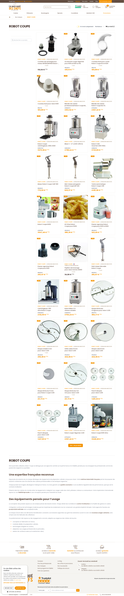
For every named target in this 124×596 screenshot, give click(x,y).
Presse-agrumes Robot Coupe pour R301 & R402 (102, 225)
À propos (40, 561)
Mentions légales (13, 594)
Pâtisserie (30, 13)
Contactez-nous (105, 1)
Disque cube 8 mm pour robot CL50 (102, 350)
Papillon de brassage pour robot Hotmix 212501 (76, 269)
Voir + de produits (75, 445)
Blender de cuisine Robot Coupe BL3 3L (102, 105)
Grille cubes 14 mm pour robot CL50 (76, 350)
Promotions (106, 13)
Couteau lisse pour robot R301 (49, 104)
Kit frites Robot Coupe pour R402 (76, 225)
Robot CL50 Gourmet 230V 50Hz (102, 145)
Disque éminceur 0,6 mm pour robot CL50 (76, 392)
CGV (31, 594)
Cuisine (15, 13)
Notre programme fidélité (45, 568)
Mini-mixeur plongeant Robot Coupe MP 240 (76, 185)
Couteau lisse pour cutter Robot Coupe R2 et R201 (102, 62)
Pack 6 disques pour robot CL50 (49, 434)
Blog (97, 1)
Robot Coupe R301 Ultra (102, 433)
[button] (14, 583)
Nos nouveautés (62, 566)
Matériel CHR (91, 13)
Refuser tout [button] (9, 588)
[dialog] (15, 579)
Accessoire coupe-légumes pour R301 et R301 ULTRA (76, 62)
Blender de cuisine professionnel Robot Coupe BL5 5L (76, 105)
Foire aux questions (43, 571)
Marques (78, 1)
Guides (91, 1)
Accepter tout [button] (20, 588)
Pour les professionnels (44, 563)
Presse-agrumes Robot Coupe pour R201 (49, 267)
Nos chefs (84, 1)
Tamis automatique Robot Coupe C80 (102, 185)
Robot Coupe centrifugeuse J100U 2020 (49, 145)
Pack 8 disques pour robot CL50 (102, 392)
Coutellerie (74, 13)
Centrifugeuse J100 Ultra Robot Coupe (49, 309)
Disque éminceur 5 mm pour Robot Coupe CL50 (49, 392)
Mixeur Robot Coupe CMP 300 (49, 184)
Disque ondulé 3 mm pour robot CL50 (49, 350)
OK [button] (78, 590)
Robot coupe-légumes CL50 (76, 433)
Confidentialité (24, 594)
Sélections (70, 1)
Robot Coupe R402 (49, 224)
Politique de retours (63, 568)
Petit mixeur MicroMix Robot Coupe (102, 267)
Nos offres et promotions (65, 563)
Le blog (60, 561)
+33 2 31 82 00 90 (105, 594)
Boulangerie (45, 13)
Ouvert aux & (20, 1)
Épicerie (60, 13)
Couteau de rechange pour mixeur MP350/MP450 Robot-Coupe (49, 62)
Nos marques (18, 17)
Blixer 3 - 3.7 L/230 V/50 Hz (76, 144)
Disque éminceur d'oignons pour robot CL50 (102, 309)
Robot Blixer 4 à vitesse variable (76, 309)
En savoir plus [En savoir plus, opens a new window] (17, 580)
